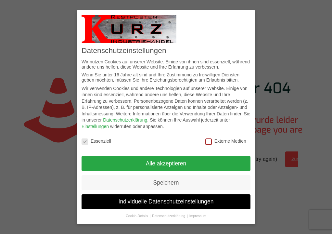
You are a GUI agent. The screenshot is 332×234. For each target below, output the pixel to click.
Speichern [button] (166, 182)
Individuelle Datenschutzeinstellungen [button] (166, 201)
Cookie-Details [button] (137, 216)
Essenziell (96, 141)
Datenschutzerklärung (125, 120)
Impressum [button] (197, 216)
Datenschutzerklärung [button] (169, 216)
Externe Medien (225, 141)
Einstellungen (95, 126)
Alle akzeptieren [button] (166, 163)
